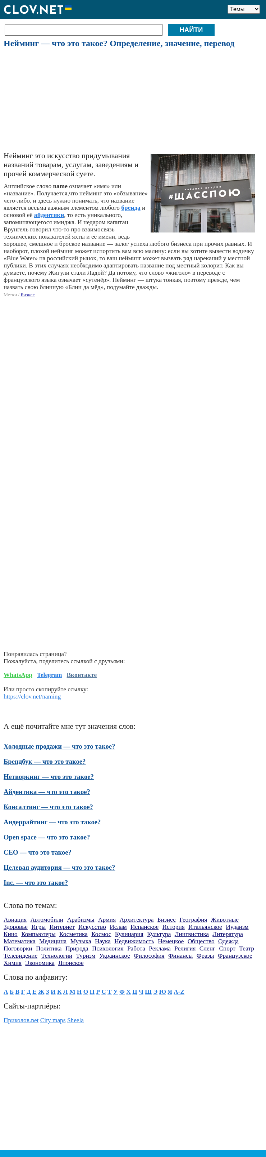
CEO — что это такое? (38, 852)
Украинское (114, 955)
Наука (103, 941)
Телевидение (20, 955)
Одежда (228, 941)
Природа (76, 948)
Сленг (207, 948)
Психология (108, 948)
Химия (13, 962)
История (173, 926)
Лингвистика (192, 934)
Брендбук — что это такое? (45, 761)
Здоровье (16, 926)
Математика (20, 941)
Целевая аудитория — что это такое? (59, 867)
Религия (185, 948)
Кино (11, 934)
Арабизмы (80, 919)
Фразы (205, 955)
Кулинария (129, 934)
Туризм (86, 955)
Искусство (92, 926)
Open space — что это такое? (47, 837)
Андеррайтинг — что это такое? (52, 822)
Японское (71, 962)
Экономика (39, 962)
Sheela (75, 1020)
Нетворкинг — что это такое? (49, 776)
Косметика (73, 934)
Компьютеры (38, 934)
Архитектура (136, 919)
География (193, 919)
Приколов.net (21, 1020)
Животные (225, 919)
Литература (227, 934)
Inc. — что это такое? (36, 882)
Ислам (118, 926)
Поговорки (18, 948)
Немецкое (171, 941)
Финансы (180, 955)
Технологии (57, 955)
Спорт (227, 948)
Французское (235, 955)
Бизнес (27, 294)
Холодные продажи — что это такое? (59, 746)
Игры (38, 926)
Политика (49, 948)
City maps (53, 1020)
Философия (149, 955)
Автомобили (47, 919)
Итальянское (205, 926)
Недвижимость (134, 941)
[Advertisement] (132, 100)
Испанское (144, 926)
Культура (159, 934)
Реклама (159, 948)
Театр (246, 948)
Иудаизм (237, 926)
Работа (136, 948)
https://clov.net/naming (32, 696)
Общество (201, 941)
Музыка (80, 941)
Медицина (52, 941)
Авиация (15, 919)
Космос (101, 934)
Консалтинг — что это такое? (48, 807)
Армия (107, 919)
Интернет (61, 926)
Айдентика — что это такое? (47, 791)
